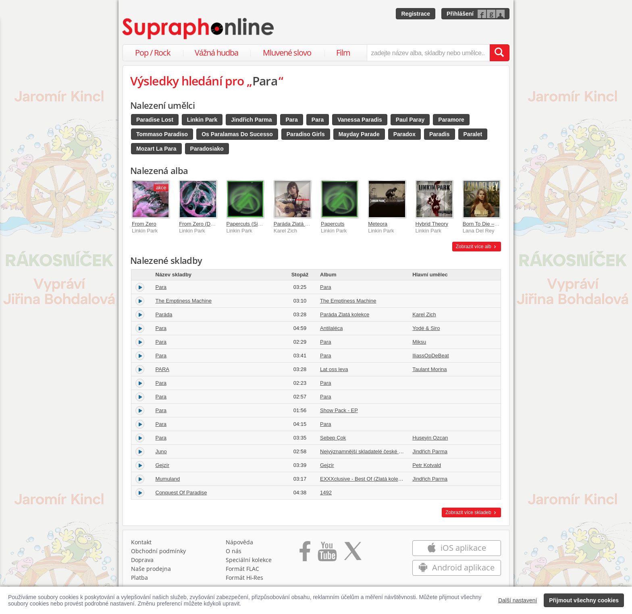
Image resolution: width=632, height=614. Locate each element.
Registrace (415, 13)
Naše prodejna (151, 569)
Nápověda (239, 542)
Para (291, 119)
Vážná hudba (216, 52)
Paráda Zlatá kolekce (298, 224)
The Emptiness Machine (184, 301)
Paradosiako (207, 148)
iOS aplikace (456, 547)
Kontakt (141, 542)
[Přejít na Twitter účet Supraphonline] (353, 554)
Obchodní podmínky (158, 551)
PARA (162, 369)
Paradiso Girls (306, 134)
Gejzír (163, 465)
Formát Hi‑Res (245, 577)
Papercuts (333, 224)
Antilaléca (331, 328)
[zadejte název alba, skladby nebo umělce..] (428, 52)
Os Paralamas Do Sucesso (237, 134)
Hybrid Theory (432, 224)
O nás (233, 551)
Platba (139, 577)
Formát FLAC (242, 569)
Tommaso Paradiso (162, 134)
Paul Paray (410, 119)
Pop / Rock (152, 52)
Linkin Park (202, 119)
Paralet (473, 134)
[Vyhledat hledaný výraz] (499, 52)
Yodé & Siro (426, 328)
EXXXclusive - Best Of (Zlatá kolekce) (364, 479)
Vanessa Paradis (359, 119)
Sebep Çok (333, 438)
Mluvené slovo (287, 52)
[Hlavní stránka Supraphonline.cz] (198, 28)
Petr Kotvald (426, 465)
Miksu (419, 342)
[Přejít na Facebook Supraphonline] (305, 554)
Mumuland (168, 479)
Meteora (377, 224)
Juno (161, 451)
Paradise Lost (154, 119)
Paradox (404, 134)
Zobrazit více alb (476, 246)
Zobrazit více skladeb (471, 512)
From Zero (144, 224)
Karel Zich (424, 314)
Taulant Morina (429, 369)
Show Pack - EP (339, 410)
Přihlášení (460, 13)
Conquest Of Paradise (181, 493)
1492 (326, 493)
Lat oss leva (334, 369)
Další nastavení (517, 600)
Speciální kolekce (249, 560)
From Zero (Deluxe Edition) (210, 224)
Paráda (164, 314)
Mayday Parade (359, 134)
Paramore (451, 119)
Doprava (142, 560)
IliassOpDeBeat (430, 356)
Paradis (439, 134)
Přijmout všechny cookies (584, 600)
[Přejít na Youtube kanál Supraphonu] (327, 554)
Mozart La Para (156, 148)
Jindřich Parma (251, 119)
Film (343, 52)
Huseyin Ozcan (430, 438)
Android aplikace (456, 567)
